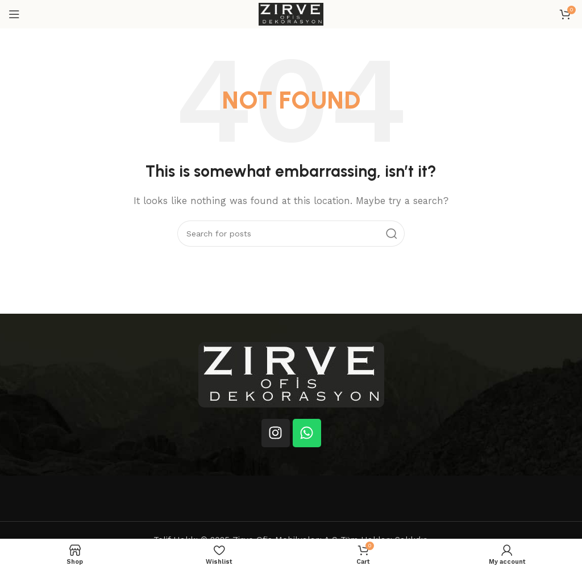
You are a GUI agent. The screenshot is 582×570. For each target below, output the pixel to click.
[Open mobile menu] (14, 14)
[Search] (291, 233)
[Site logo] (291, 14)
